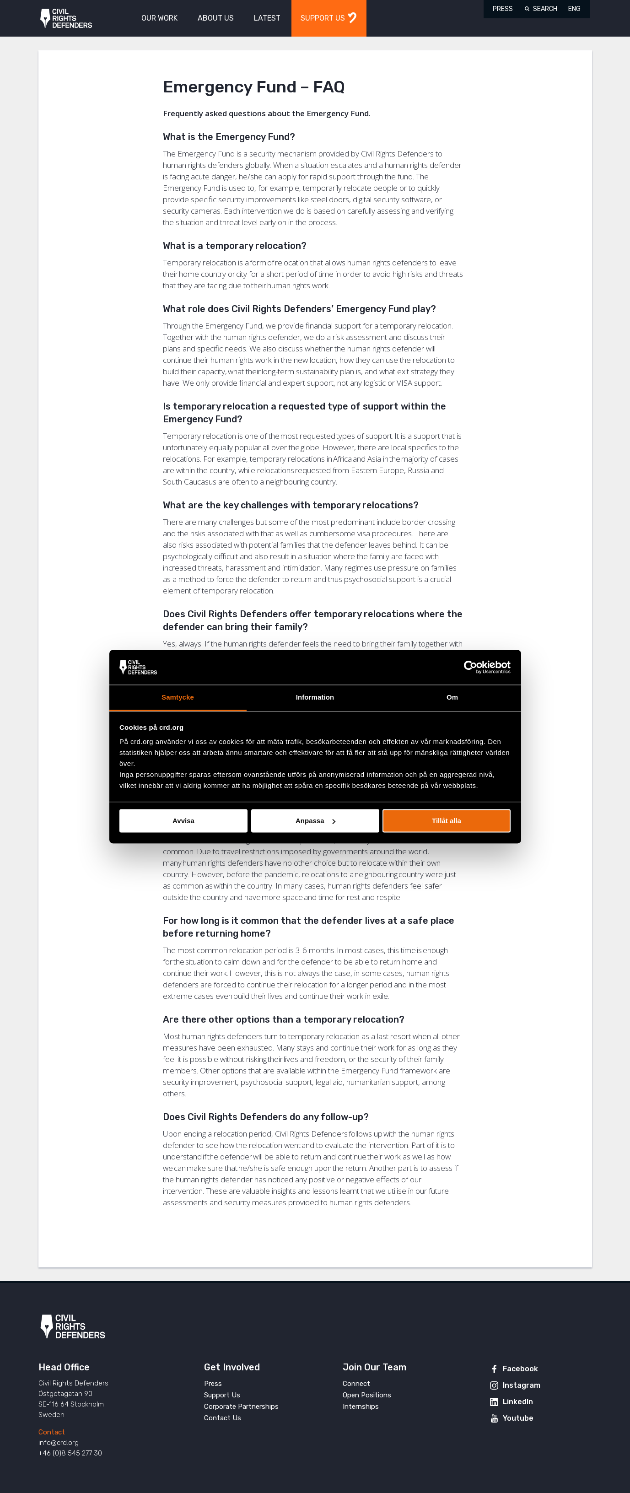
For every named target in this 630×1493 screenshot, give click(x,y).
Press (503, 9)
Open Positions (367, 1395)
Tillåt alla (446, 821)
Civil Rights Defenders (66, 18)
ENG (574, 9)
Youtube (518, 1418)
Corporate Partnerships (241, 1406)
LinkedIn (518, 1401)
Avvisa (183, 821)
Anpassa (315, 821)
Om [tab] (452, 697)
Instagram (521, 1385)
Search (545, 9)
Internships (361, 1406)
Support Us (222, 1395)
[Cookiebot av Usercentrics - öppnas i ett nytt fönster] (471, 667)
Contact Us (222, 1418)
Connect (356, 1384)
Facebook (520, 1368)
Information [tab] (315, 697)
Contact (51, 1432)
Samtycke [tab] (178, 697)
